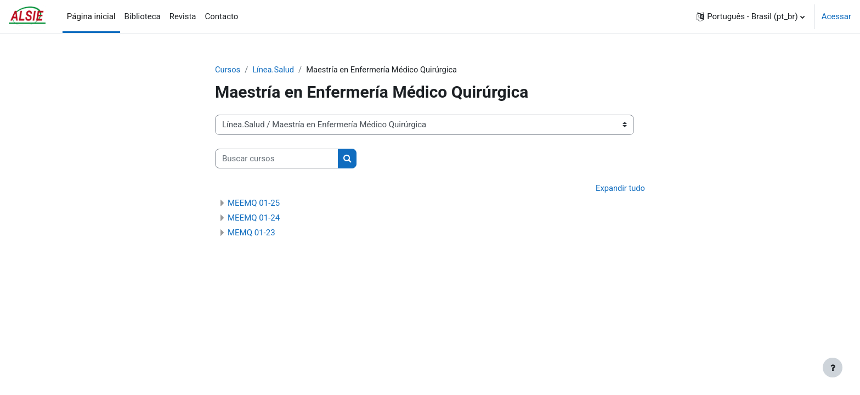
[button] (750, 16)
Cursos (228, 70)
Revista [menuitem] (182, 16)
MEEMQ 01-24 (254, 218)
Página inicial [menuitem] (91, 16)
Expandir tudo (620, 189)
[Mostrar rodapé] (832, 367)
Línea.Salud (274, 70)
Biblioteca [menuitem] (143, 16)
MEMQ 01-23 (251, 233)
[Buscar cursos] (276, 159)
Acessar (836, 16)
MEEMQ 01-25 (254, 203)
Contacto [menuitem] (221, 16)
